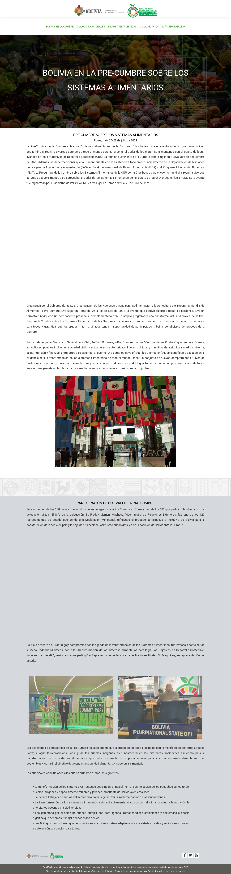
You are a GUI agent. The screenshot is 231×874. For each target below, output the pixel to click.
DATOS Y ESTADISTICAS (122, 26)
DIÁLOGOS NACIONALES (91, 26)
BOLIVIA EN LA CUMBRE (60, 26)
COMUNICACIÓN (149, 26)
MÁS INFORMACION (173, 26)
